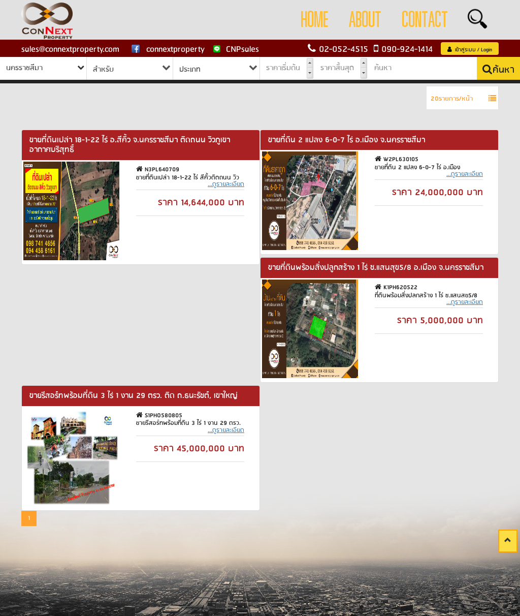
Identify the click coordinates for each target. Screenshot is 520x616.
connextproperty (168, 49)
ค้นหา (498, 70)
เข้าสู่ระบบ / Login (469, 49)
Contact (425, 21)
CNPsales (236, 49)
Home (315, 21)
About (365, 21)
